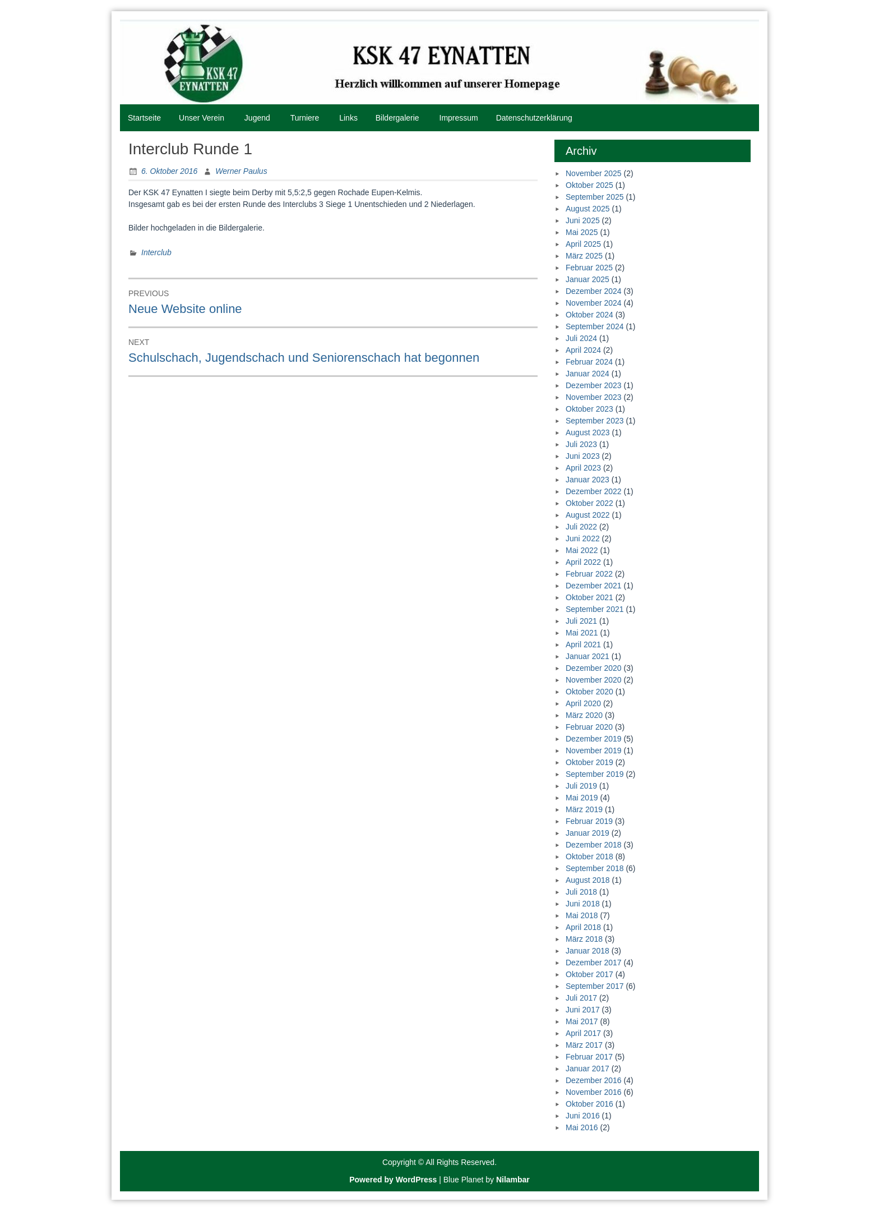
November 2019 (594, 750)
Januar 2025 (587, 279)
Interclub (156, 252)
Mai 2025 (582, 232)
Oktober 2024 (589, 314)
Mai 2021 (582, 632)
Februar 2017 (589, 1056)
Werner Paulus (241, 171)
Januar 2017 (587, 1068)
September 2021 (595, 609)
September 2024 (595, 326)
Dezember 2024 (594, 291)
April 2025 (583, 244)
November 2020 (594, 679)
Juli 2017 (581, 997)
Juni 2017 (583, 1009)
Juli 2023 (581, 444)
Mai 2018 (582, 915)
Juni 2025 (583, 220)
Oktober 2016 (589, 1103)
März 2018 (584, 938)
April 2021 (583, 644)
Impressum (459, 117)
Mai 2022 (582, 550)
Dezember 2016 (594, 1080)
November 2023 (594, 397)
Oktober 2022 (589, 503)
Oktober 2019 (589, 762)
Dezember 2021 (594, 585)
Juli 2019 (581, 785)
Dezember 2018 (594, 844)
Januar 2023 (587, 479)
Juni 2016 (583, 1115)
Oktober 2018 (589, 856)
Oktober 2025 (589, 185)
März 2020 (584, 715)
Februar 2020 (589, 726)
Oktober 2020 (589, 691)
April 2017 (583, 1033)
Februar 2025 (589, 267)
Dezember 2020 (594, 668)
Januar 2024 (587, 373)
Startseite (144, 117)
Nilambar (513, 1179)
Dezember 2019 (594, 738)
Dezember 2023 (594, 385)
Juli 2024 (581, 338)
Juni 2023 (583, 456)
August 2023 (588, 432)
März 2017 (584, 1044)
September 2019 (595, 774)
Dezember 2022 (594, 491)
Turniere (305, 117)
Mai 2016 (582, 1127)
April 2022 (583, 562)
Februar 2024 (589, 361)
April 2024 (583, 350)
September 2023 (595, 420)
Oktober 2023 (589, 408)
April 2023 (583, 467)
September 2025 (595, 196)
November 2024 (594, 302)
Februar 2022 (589, 573)
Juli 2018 (581, 891)
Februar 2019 (589, 821)
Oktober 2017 (589, 974)
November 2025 (594, 173)
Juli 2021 (581, 620)
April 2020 (583, 703)
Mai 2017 (582, 1021)
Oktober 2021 (589, 597)
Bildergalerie (397, 117)
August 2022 (588, 514)
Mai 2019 (582, 797)
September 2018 (595, 868)
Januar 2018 (587, 950)
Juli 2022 (581, 526)
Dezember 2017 (594, 962)
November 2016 (594, 1092)
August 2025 (588, 208)
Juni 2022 (583, 538)
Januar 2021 (587, 656)
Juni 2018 (583, 903)
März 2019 (584, 809)
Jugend (257, 117)
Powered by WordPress (393, 1179)
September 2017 (595, 986)
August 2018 (588, 880)
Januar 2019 (587, 832)
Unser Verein (201, 117)
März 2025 (584, 255)
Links (348, 117)
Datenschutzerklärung (534, 117)
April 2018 (583, 927)
